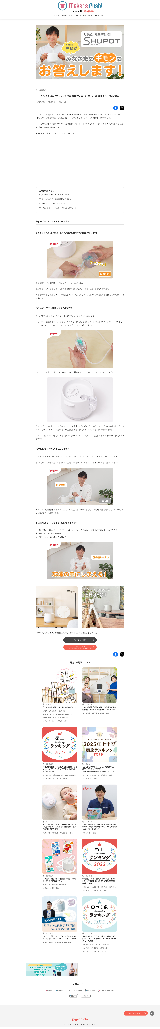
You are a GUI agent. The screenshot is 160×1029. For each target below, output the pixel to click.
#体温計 (61, 714)
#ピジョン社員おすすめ (51, 888)
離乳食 (49, 990)
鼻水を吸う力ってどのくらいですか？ (55, 194)
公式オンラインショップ (136, 1013)
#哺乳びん (109, 713)
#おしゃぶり (68, 942)
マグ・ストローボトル (75, 990)
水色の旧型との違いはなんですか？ (54, 203)
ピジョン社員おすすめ (106, 990)
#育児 (45, 711)
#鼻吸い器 (51, 102)
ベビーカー (86, 996)
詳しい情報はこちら (80, 640)
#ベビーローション (49, 721)
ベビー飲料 (90, 990)
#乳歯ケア (62, 885)
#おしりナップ (62, 721)
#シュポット (62, 102)
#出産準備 (86, 713)
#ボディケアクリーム (50, 714)
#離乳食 (55, 885)
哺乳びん (59, 990)
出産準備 (73, 996)
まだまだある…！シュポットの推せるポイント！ (58, 207)
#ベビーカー (57, 778)
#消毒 (102, 713)
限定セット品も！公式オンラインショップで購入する (80, 647)
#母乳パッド (47, 717)
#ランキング (47, 775)
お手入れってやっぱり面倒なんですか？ (56, 198)
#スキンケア (57, 717)
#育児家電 (41, 102)
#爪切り (65, 717)
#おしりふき (61, 711)
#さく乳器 (64, 775)
